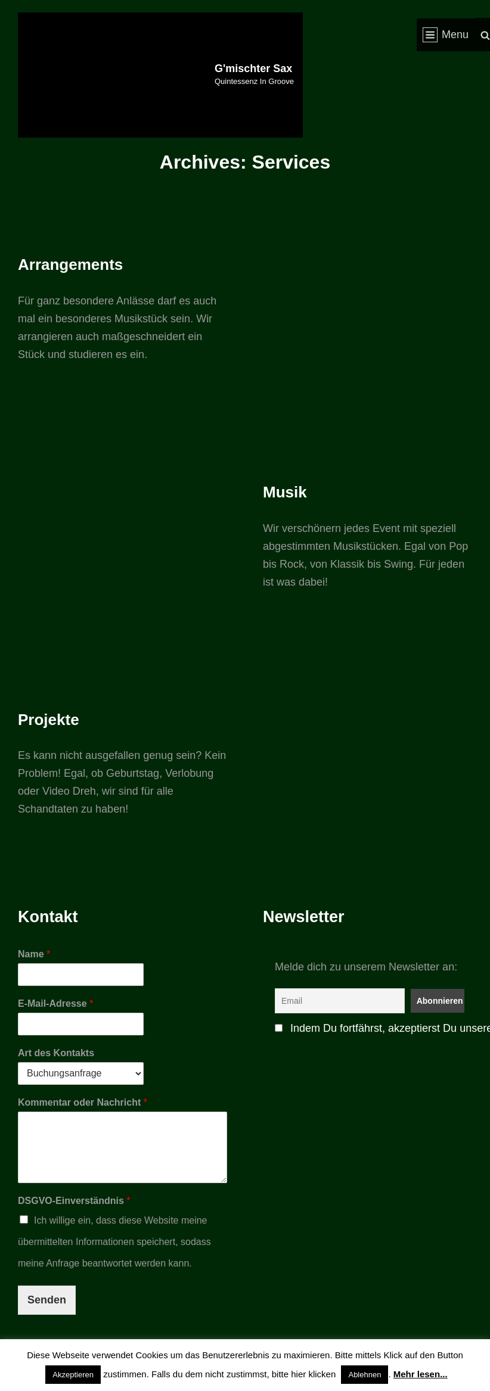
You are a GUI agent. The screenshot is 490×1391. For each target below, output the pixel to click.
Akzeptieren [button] (73, 1374)
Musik (285, 492)
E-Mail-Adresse (55, 1003)
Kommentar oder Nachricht (82, 1102)
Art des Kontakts (56, 1053)
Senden (46, 1300)
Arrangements (70, 264)
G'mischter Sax (253, 68)
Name (34, 954)
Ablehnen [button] (364, 1374)
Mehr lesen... (420, 1374)
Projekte (48, 720)
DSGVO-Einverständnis (74, 1201)
